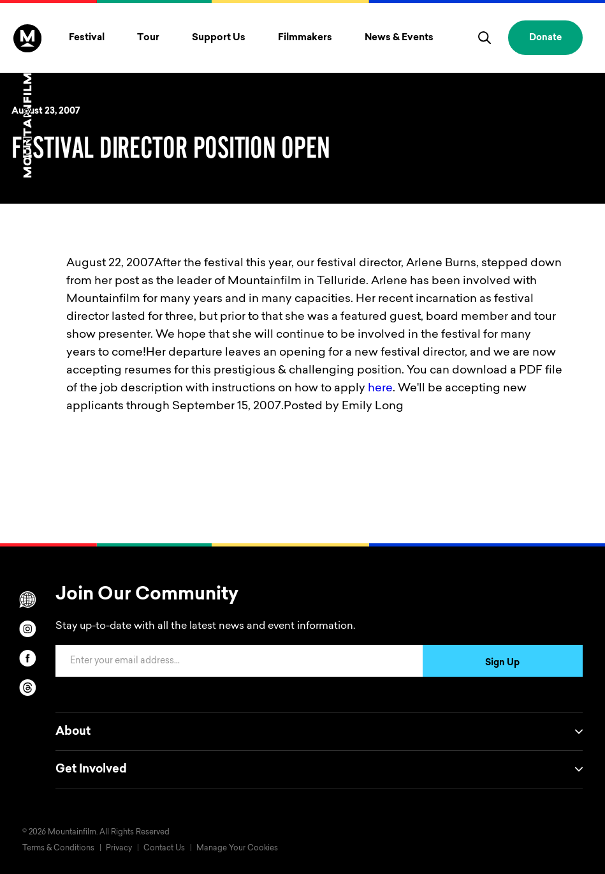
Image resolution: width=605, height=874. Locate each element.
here (380, 389)
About (319, 731)
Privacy (119, 848)
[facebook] (27, 658)
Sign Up (502, 663)
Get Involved (319, 769)
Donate (545, 38)
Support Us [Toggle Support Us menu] (218, 38)
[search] (484, 37)
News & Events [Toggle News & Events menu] (399, 38)
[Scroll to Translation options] (27, 599)
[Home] (27, 100)
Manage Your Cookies (237, 848)
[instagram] (27, 629)
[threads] (27, 687)
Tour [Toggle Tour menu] (148, 38)
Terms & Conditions (58, 848)
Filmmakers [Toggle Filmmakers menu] (305, 38)
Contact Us (164, 848)
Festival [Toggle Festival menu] (87, 38)
